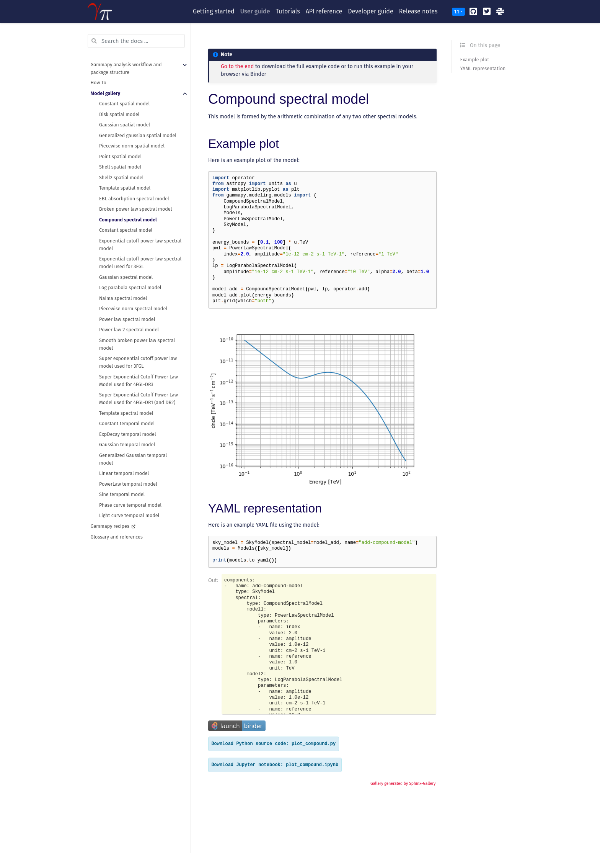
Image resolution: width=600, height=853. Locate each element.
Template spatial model (124, 188)
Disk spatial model (119, 114)
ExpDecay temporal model (127, 434)
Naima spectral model (123, 298)
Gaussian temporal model (127, 444)
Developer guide (370, 11)
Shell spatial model (120, 167)
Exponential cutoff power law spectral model (140, 244)
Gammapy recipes (111, 526)
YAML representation (482, 68)
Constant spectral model (125, 230)
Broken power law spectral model (135, 209)
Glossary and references (117, 537)
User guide (255, 11)
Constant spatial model (124, 103)
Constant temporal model (127, 423)
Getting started (214, 11)
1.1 (456, 12)
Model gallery (106, 93)
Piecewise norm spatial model (132, 146)
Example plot (474, 59)
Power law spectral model (127, 319)
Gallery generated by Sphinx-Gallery (402, 783)
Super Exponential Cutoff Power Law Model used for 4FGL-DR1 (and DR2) (138, 398)
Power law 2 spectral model (129, 329)
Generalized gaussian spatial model (137, 135)
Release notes (418, 11)
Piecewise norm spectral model (133, 308)
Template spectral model (126, 413)
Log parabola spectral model (130, 287)
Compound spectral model (128, 220)
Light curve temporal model (129, 515)
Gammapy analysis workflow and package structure (126, 68)
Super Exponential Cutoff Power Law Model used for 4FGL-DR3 (138, 380)
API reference (324, 11)
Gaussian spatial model (124, 125)
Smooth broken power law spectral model (137, 344)
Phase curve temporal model (130, 505)
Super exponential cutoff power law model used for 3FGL (138, 362)
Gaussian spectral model (126, 277)
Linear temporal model (124, 473)
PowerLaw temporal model (128, 484)
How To (98, 82)
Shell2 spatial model (121, 177)
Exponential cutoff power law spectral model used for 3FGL (140, 262)
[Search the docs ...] (136, 41)
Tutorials (288, 11)
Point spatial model (120, 156)
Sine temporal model (122, 494)
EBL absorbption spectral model (134, 198)
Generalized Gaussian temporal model (133, 459)
